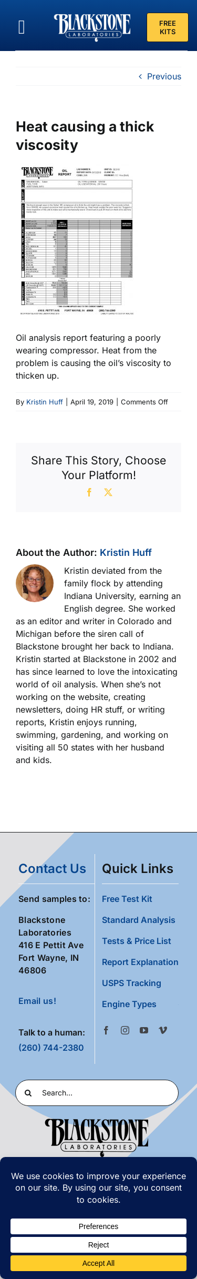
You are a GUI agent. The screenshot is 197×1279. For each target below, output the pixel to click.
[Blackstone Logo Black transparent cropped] (96, 1120)
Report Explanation (140, 962)
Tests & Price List (136, 941)
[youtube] (144, 1030)
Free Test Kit (127, 899)
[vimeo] (163, 1030)
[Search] (28, 1093)
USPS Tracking (131, 983)
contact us (52, 868)
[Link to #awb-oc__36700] (22, 27)
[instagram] (125, 1030)
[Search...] (97, 1093)
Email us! (37, 1001)
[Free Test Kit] (168, 27)
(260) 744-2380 (51, 1047)
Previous (164, 76)
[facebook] (106, 1030)
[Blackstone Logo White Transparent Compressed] (92, 14)
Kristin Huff (44, 402)
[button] (140, 1004)
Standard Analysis (138, 920)
